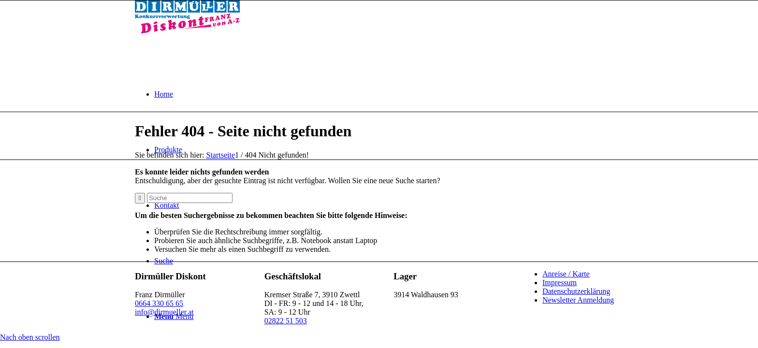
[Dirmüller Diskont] (187, 31)
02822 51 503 (285, 321)
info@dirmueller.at (164, 312)
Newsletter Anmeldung (578, 300)
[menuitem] (388, 94)
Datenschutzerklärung (576, 291)
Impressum (559, 282)
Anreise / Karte (566, 274)
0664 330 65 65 (159, 303)
